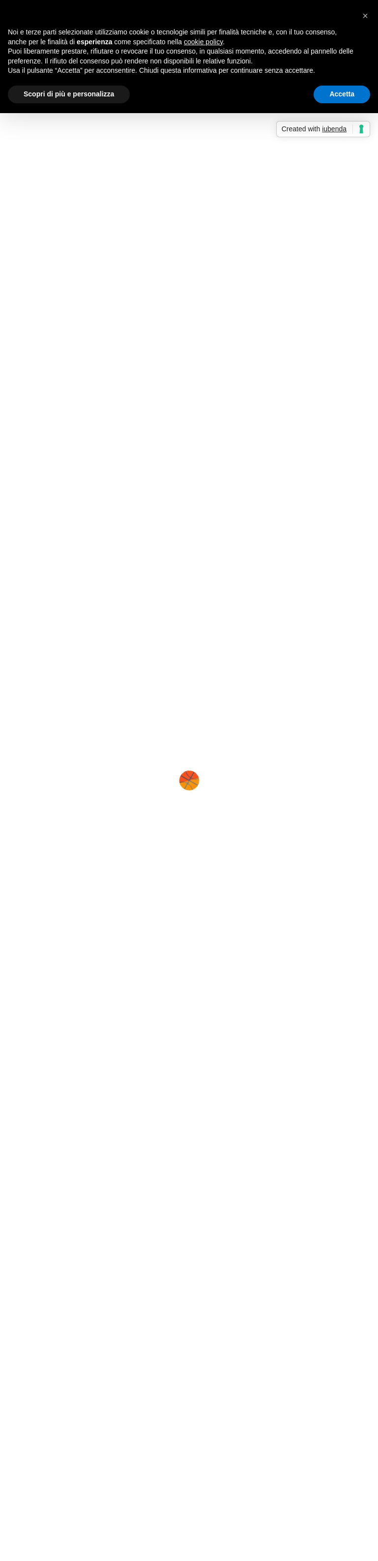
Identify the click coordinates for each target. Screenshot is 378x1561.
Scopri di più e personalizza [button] (69, 94)
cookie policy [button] (203, 42)
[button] (365, 16)
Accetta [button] (341, 94)
